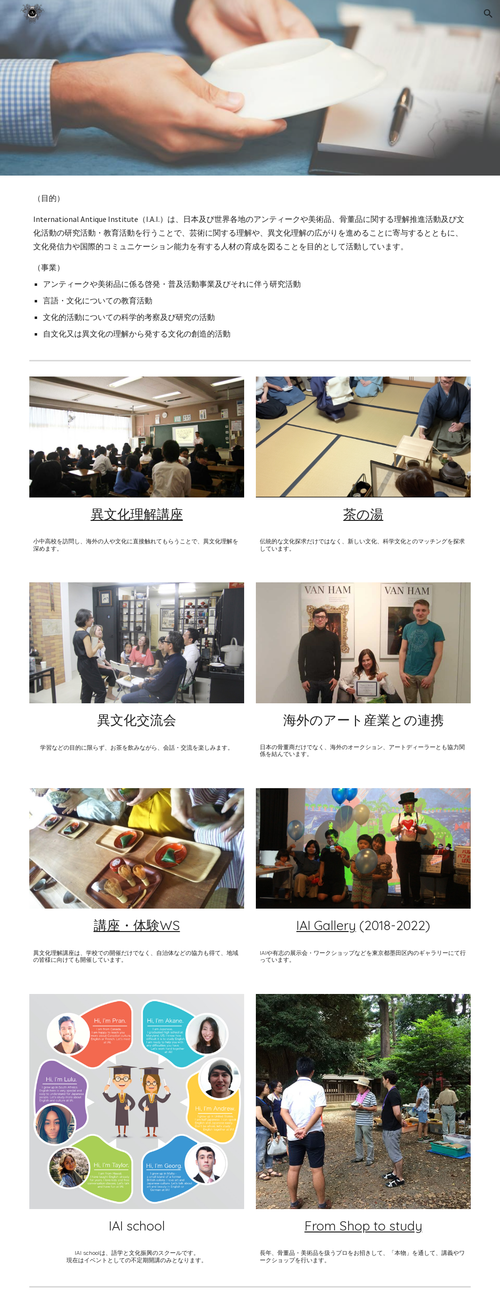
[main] (250, 265)
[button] (488, 13)
